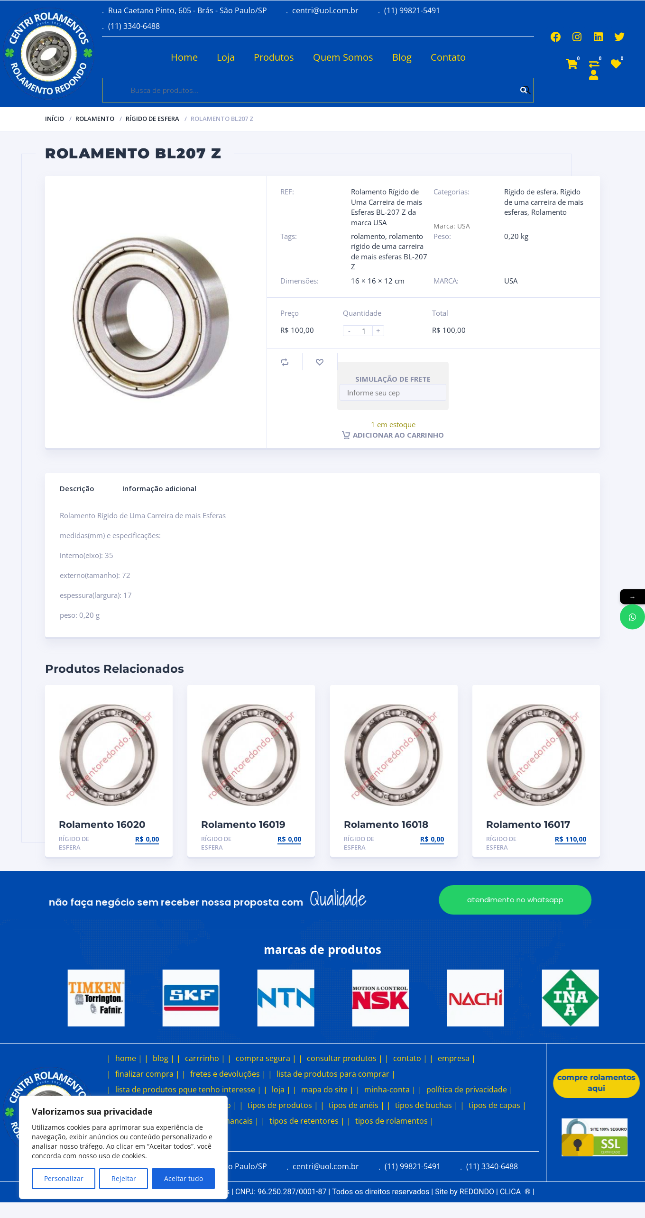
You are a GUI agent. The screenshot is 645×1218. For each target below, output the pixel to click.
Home (183, 57)
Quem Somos (342, 57)
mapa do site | (327, 1089)
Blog (401, 57)
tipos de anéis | (357, 1105)
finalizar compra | (147, 1074)
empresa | (457, 1058)
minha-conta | (390, 1089)
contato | (410, 1058)
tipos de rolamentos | (394, 1121)
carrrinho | (205, 1058)
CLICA (515, 1191)
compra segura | (266, 1058)
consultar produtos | (345, 1058)
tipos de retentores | (307, 1121)
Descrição (77, 488)
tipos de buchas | (426, 1105)
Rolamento (94, 118)
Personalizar (63, 1178)
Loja (225, 57)
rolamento (368, 236)
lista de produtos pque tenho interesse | (188, 1089)
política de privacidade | (469, 1089)
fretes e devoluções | (228, 1074)
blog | (164, 1058)
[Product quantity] (367, 330)
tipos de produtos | (283, 1105)
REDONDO (477, 1191)
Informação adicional (159, 488)
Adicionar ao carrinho (393, 435)
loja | (281, 1089)
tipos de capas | (497, 1105)
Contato (447, 57)
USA (510, 280)
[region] (123, 1147)
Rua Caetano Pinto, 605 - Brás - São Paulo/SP (187, 10)
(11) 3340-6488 (134, 26)
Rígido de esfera (152, 118)
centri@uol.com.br (325, 10)
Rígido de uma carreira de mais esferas (543, 202)
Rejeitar (123, 1178)
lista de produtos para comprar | (336, 1074)
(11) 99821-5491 (412, 10)
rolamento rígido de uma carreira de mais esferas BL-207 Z (389, 251)
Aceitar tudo (183, 1178)
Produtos (273, 57)
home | (128, 1058)
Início (54, 118)
